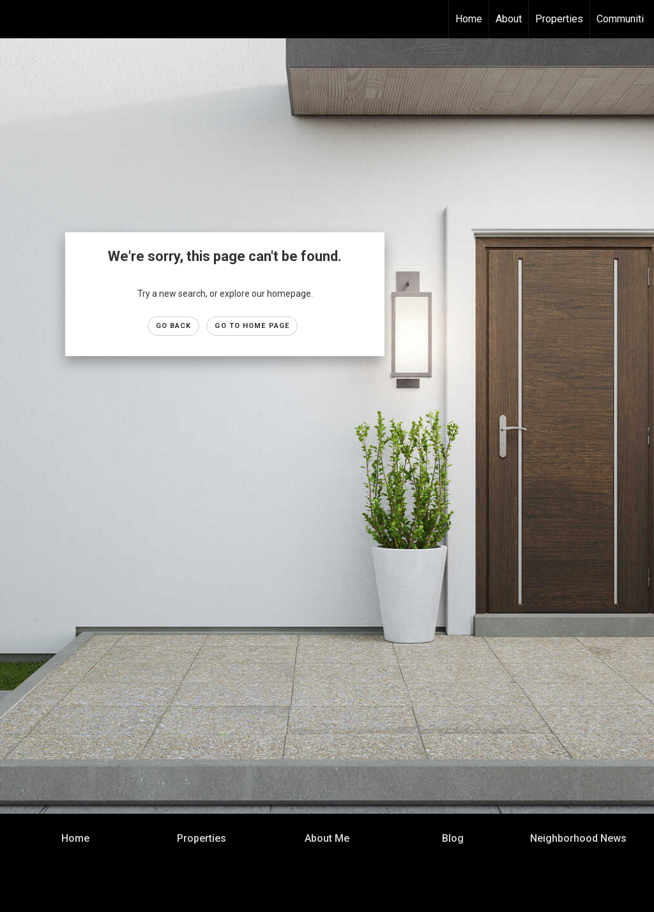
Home (468, 19)
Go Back (174, 326)
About (509, 19)
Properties (559, 19)
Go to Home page (252, 326)
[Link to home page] (16, 19)
